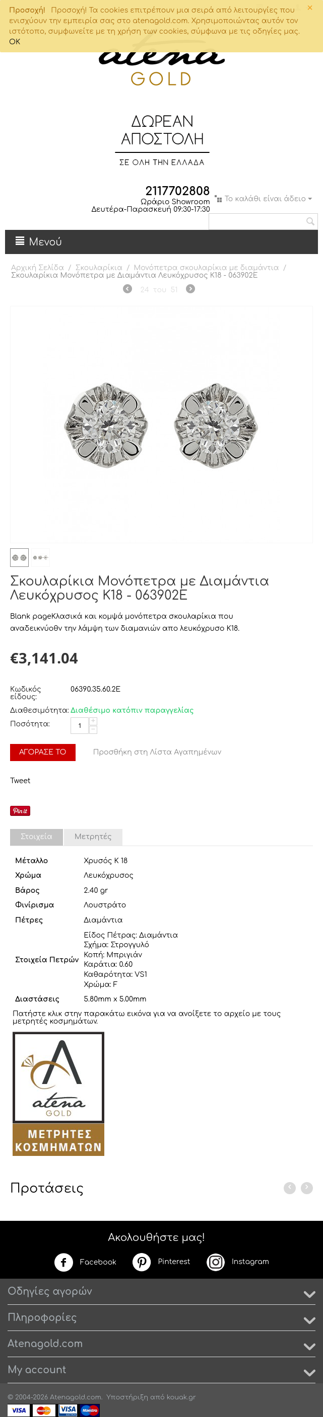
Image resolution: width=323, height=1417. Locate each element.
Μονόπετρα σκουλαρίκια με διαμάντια (206, 268)
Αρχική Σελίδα (37, 268)
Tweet (20, 781)
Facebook (85, 1262)
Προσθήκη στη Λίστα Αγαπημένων (157, 752)
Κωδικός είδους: (25, 693)
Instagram (237, 1262)
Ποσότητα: (30, 724)
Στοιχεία (36, 837)
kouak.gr (181, 1397)
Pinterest (161, 1262)
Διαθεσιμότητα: (38, 710)
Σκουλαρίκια (99, 268)
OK (14, 42)
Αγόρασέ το (43, 752)
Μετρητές (93, 837)
